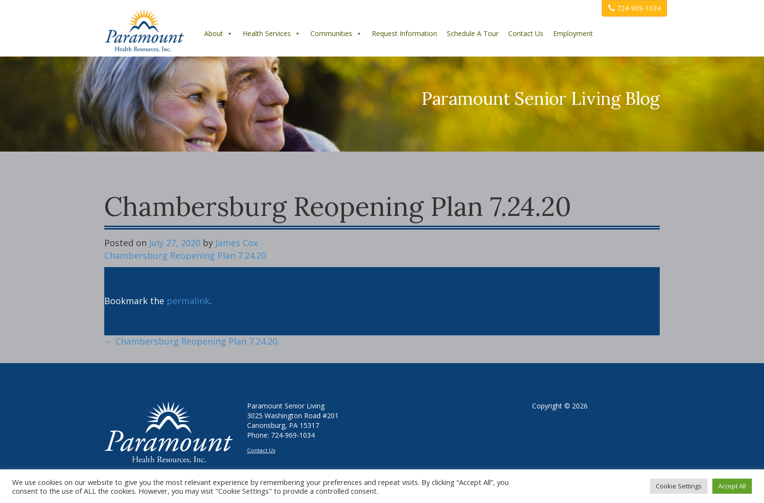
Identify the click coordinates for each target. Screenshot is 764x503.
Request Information (404, 33)
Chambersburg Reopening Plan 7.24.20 (185, 255)
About (218, 33)
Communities (336, 33)
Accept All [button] (732, 486)
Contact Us (525, 33)
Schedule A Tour (472, 33)
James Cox (236, 243)
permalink (188, 301)
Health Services (272, 33)
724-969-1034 (634, 8)
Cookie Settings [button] (679, 486)
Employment (573, 33)
